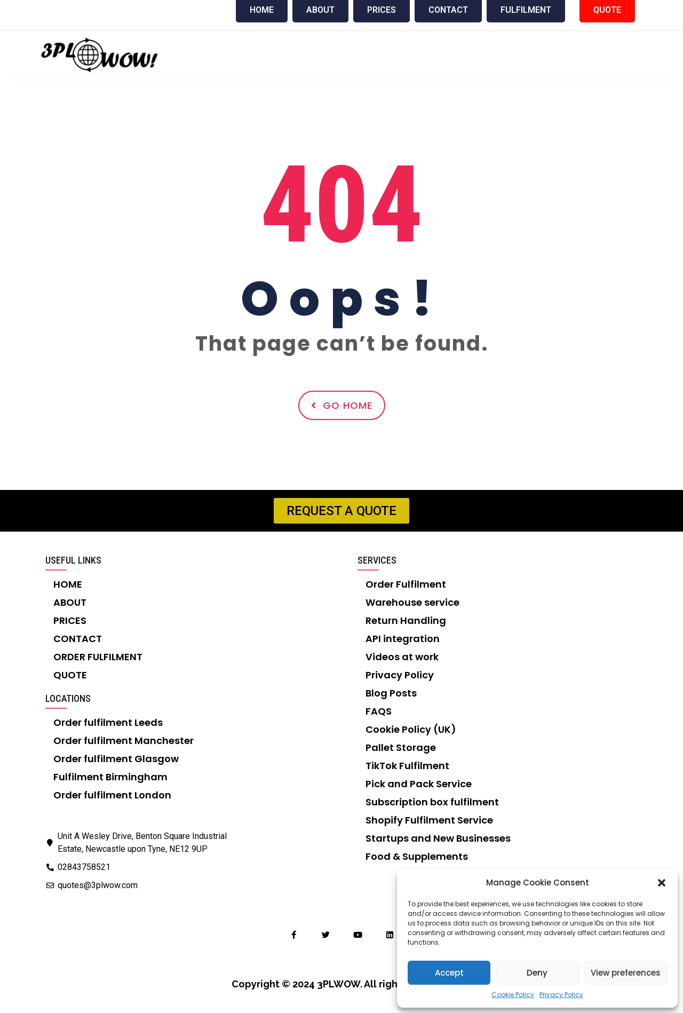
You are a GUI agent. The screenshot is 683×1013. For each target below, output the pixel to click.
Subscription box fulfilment (432, 802)
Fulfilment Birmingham (110, 777)
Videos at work (402, 656)
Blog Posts (391, 693)
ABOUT (69, 602)
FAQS (379, 711)
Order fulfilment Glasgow (116, 758)
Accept (449, 972)
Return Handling (406, 620)
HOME (67, 584)
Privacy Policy (561, 994)
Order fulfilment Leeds (108, 722)
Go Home (341, 405)
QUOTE (70, 675)
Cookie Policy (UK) (411, 729)
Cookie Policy (512, 994)
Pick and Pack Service (419, 783)
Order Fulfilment (406, 584)
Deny (537, 972)
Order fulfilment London (112, 795)
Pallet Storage (401, 747)
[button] (661, 882)
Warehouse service (412, 602)
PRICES (69, 620)
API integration (403, 638)
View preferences (626, 972)
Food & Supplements (417, 856)
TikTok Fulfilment (407, 765)
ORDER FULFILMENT (97, 656)
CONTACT (77, 638)
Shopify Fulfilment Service (429, 820)
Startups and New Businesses (438, 838)
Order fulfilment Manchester (123, 740)
